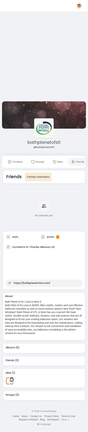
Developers (53, 419)
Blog (42, 419)
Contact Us (36, 416)
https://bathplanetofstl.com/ (32, 283)
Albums (10, 347)
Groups (10, 394)
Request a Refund (28, 419)
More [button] (65, 419)
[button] (79, 6)
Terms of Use (68, 416)
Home (16, 416)
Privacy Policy (51, 416)
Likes (8, 372)
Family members (38, 177)
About (24, 416)
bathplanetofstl (43, 142)
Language (44, 424)
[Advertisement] (41, 57)
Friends (10, 360)
